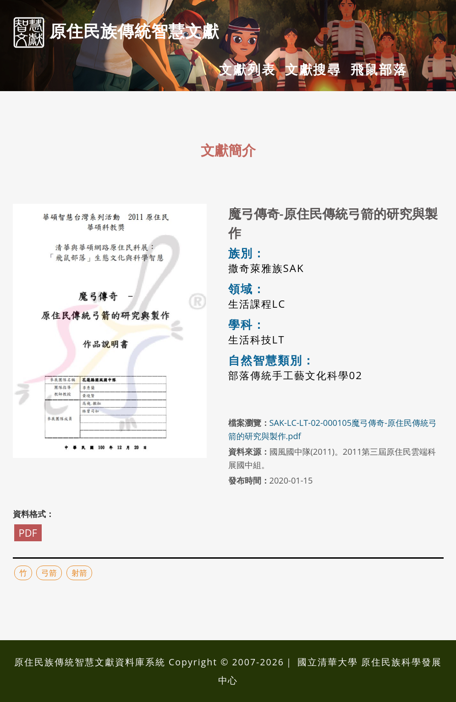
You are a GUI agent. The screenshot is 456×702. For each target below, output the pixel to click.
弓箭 (49, 572)
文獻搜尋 (313, 69)
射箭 (79, 572)
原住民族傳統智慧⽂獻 (116, 32)
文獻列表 (247, 69)
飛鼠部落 (379, 69)
